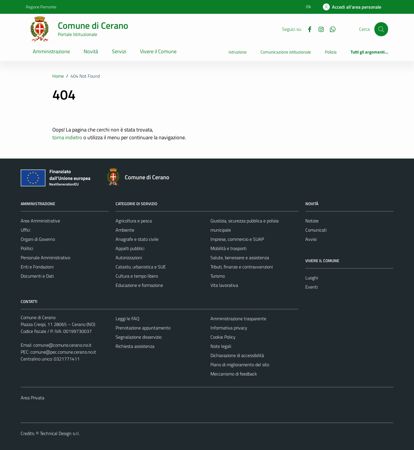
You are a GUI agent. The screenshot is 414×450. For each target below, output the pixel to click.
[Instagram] (319, 28)
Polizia (331, 52)
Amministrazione (51, 51)
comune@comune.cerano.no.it (62, 345)
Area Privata (32, 397)
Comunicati (316, 229)
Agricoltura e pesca (134, 220)
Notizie (312, 220)
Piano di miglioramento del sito (239, 364)
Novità (91, 51)
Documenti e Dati (37, 275)
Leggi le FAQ (127, 318)
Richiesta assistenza (135, 346)
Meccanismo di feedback (233, 373)
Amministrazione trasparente (238, 318)
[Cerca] (381, 29)
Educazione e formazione (139, 285)
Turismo (217, 275)
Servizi (119, 51)
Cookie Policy (222, 336)
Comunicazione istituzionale (285, 52)
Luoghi (311, 277)
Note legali (220, 346)
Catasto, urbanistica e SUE (141, 266)
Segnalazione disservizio (139, 336)
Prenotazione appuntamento (143, 327)
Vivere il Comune (158, 51)
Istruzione (238, 52)
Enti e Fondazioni (37, 266)
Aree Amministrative (40, 220)
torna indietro (67, 137)
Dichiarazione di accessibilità (237, 355)
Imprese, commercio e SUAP (237, 239)
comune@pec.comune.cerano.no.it (63, 351)
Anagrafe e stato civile (137, 239)
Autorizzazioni (129, 257)
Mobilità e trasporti (228, 248)
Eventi (311, 286)
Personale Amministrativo (45, 257)
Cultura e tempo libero (137, 275)
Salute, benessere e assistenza (239, 257)
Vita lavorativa (224, 285)
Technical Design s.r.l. (60, 433)
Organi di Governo (38, 239)
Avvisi (311, 239)
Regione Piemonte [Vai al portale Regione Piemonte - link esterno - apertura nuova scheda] (41, 7)
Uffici (25, 229)
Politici (27, 248)
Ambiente (125, 229)
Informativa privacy (228, 327)
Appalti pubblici (130, 248)
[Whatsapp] (330, 28)
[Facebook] (307, 28)
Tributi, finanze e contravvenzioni (241, 266)
